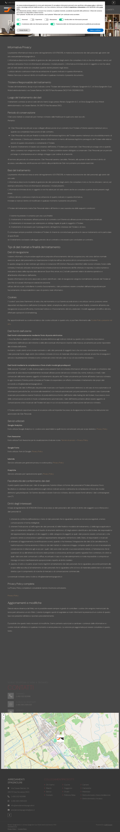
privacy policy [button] (91, 802)
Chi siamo (50, 9)
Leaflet (102, 767)
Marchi (89, 9)
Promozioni (77, 9)
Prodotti (63, 9)
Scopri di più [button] (23, 827)
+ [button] (3, 715)
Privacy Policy (102, 428)
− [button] (3, 717)
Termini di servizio (68, 440)
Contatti (108, 9)
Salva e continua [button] (95, 827)
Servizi (98, 9)
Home (40, 9)
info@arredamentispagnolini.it (32, 3)
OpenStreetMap (109, 767)
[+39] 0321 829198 (12, 3)
